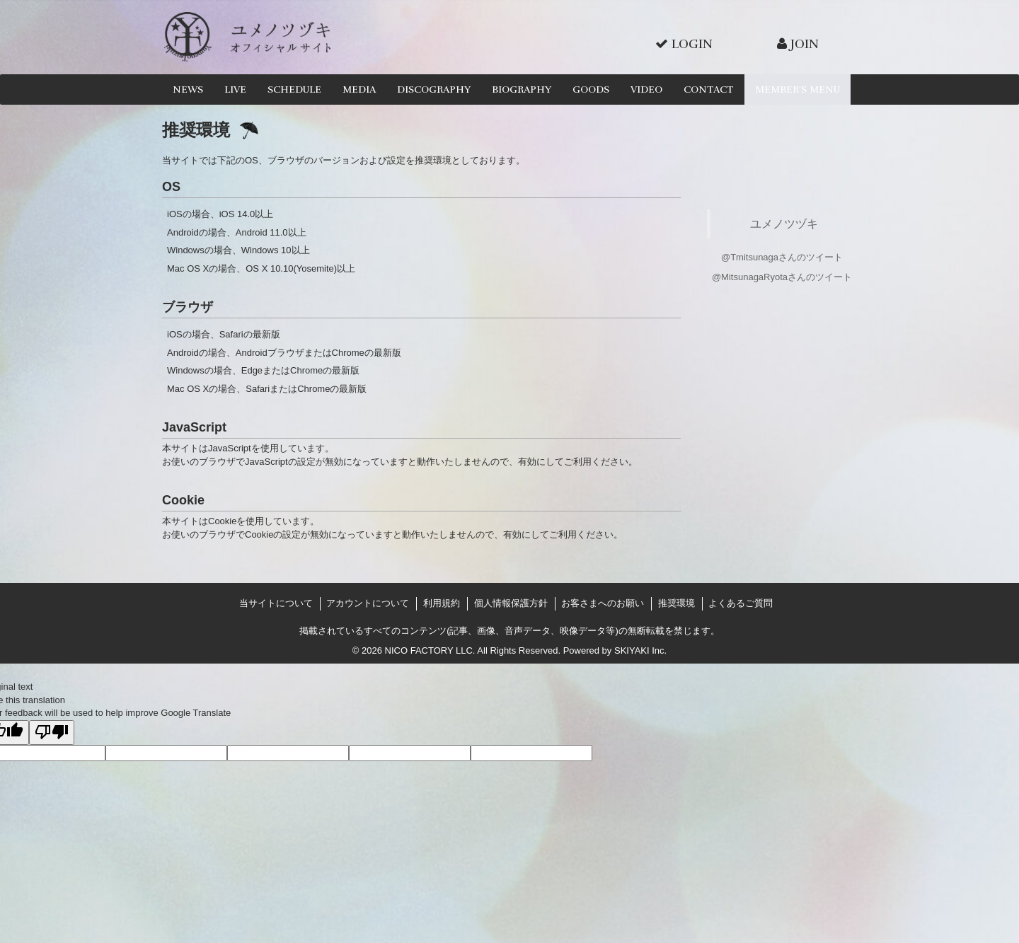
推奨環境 (676, 603)
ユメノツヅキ (784, 223)
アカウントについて (367, 603)
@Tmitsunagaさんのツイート (782, 257)
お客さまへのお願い (602, 603)
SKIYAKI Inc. (640, 650)
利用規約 (441, 603)
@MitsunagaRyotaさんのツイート (782, 277)
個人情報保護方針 (511, 603)
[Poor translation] (51, 733)
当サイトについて (276, 603)
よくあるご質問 (740, 603)
